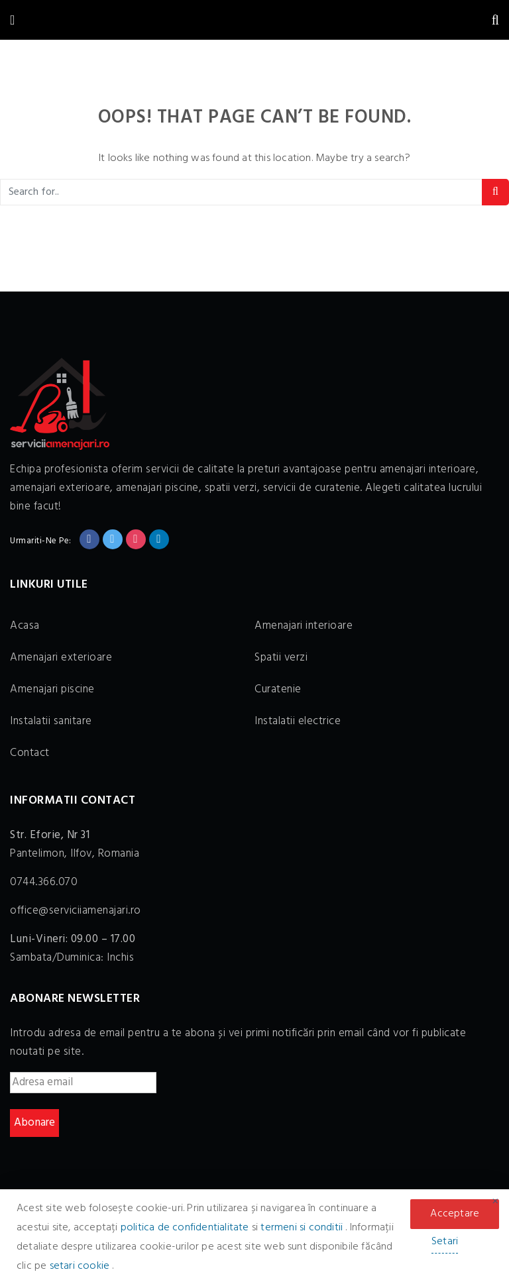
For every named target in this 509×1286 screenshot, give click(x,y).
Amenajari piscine (52, 689)
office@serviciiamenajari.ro (75, 911)
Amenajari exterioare (61, 658)
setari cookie (81, 1266)
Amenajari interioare (303, 626)
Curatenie (278, 689)
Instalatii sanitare (51, 721)
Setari (444, 1241)
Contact (30, 753)
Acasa (25, 626)
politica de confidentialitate (186, 1227)
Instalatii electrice (297, 721)
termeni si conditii (302, 1227)
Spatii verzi (281, 658)
